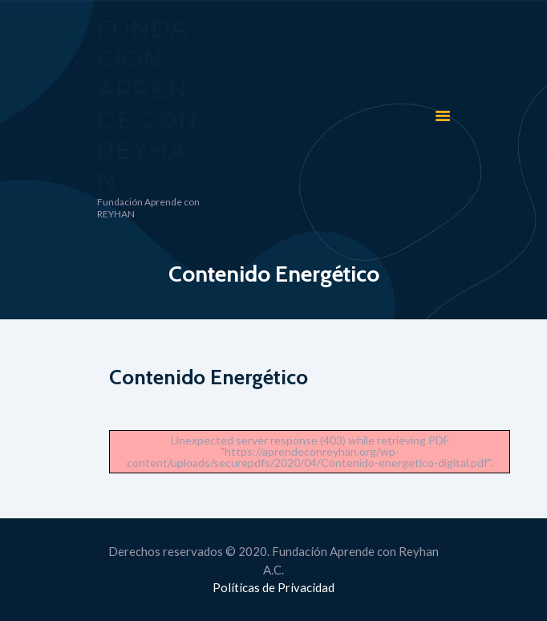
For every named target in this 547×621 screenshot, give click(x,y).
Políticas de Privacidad (273, 587)
